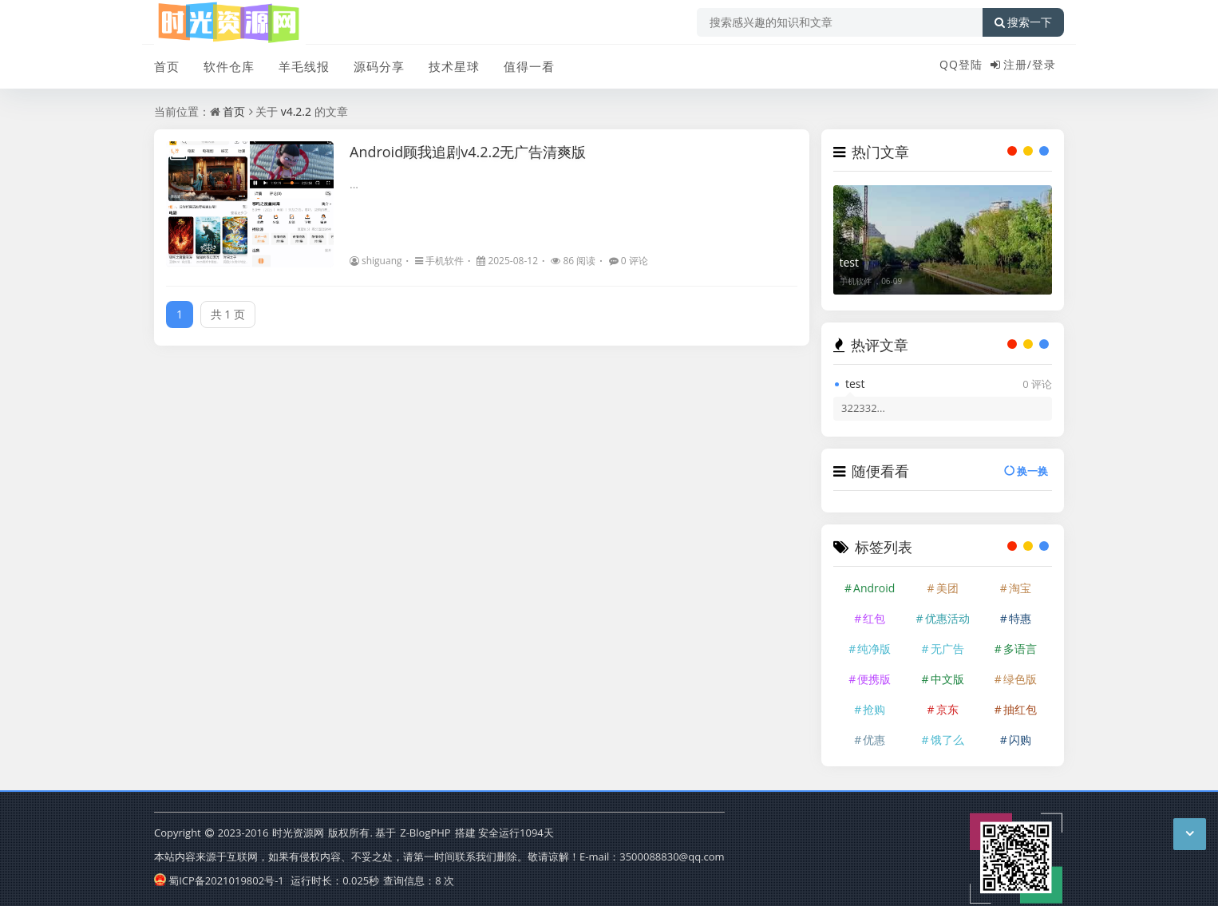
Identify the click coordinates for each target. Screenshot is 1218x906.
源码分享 (379, 66)
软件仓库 (229, 66)
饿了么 (947, 739)
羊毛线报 (304, 66)
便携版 (874, 678)
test (850, 262)
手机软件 (439, 260)
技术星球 (454, 66)
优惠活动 (947, 618)
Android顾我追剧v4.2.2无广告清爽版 (468, 151)
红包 (874, 618)
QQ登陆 (961, 64)
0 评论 (628, 260)
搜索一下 (1023, 22)
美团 (947, 587)
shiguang (376, 260)
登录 (1044, 64)
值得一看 (529, 66)
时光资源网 (298, 832)
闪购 (1020, 739)
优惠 (874, 739)
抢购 (874, 709)
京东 (947, 709)
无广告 (947, 648)
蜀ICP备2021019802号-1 (219, 880)
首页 (167, 66)
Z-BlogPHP (425, 832)
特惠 (1020, 618)
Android (874, 587)
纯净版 (874, 648)
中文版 (947, 678)
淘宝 (1020, 587)
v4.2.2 (296, 111)
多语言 (1020, 648)
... (354, 184)
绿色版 (1020, 678)
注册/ (1017, 64)
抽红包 (1020, 709)
